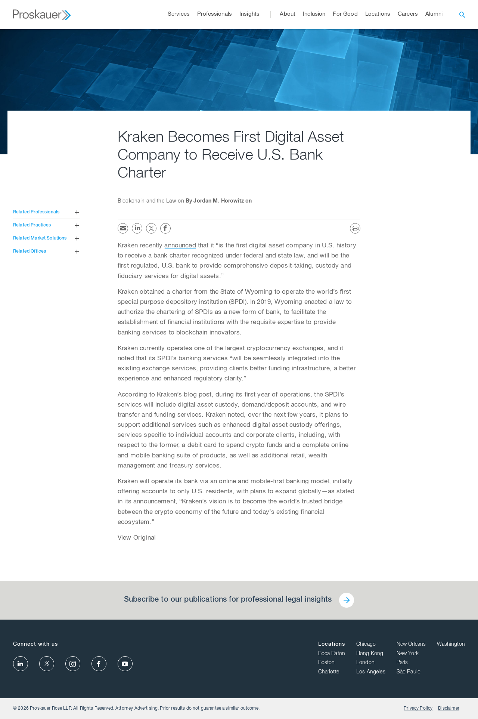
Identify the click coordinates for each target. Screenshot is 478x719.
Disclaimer (448, 708)
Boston (326, 663)
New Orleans (411, 644)
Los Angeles (370, 672)
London (365, 663)
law (339, 302)
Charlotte (328, 672)
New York (408, 654)
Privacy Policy (418, 708)
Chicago (366, 644)
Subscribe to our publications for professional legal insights (228, 600)
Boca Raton (331, 654)
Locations (331, 644)
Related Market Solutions (40, 238)
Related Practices (32, 225)
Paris (402, 663)
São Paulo (408, 672)
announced (180, 246)
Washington (451, 644)
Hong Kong (369, 654)
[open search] (462, 14)
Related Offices (29, 251)
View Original (137, 538)
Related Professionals (36, 212)
